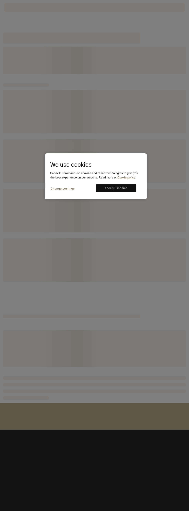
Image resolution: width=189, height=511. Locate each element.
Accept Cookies (116, 188)
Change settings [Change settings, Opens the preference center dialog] (63, 188)
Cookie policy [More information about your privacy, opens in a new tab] (126, 177)
